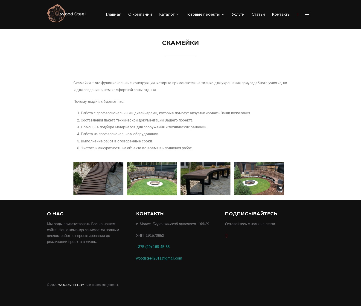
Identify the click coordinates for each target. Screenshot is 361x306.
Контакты (281, 14)
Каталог (169, 14)
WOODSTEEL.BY (71, 285)
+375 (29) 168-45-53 (153, 247)
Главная (113, 14)
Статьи (258, 14)
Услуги (238, 14)
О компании (140, 14)
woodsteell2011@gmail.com (159, 258)
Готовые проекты (205, 14)
